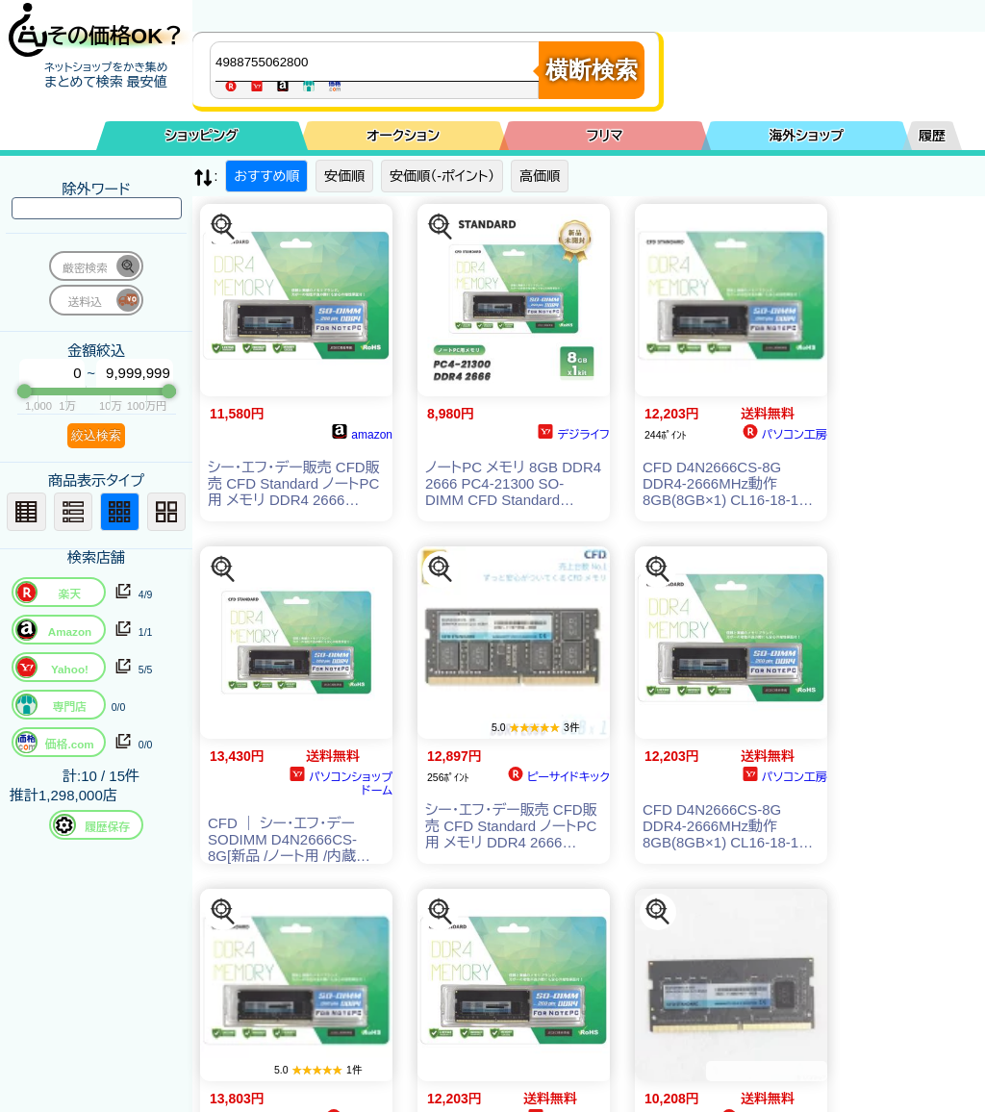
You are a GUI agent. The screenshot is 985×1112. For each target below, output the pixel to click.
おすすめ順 (266, 176)
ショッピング (202, 135)
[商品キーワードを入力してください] (379, 61)
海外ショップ (806, 135)
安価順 (344, 176)
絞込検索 (96, 435)
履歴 (932, 135)
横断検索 (591, 70)
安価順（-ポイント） (442, 176)
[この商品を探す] (223, 227)
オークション (403, 135)
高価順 (539, 176)
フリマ (605, 135)
